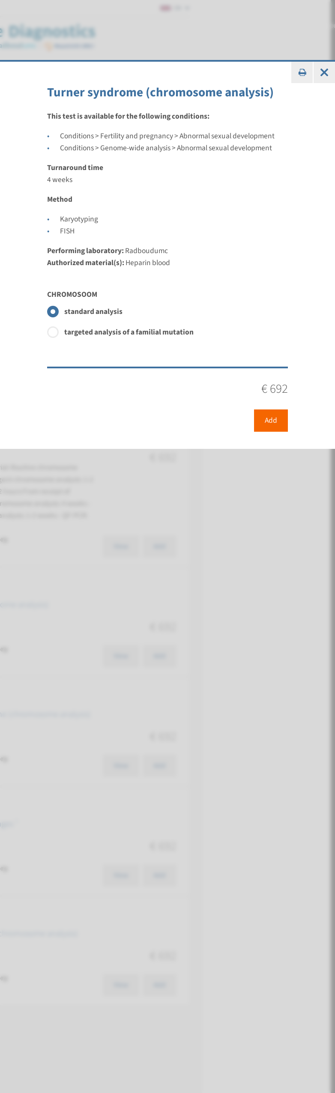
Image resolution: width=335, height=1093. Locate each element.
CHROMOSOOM (72, 294)
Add (271, 420)
